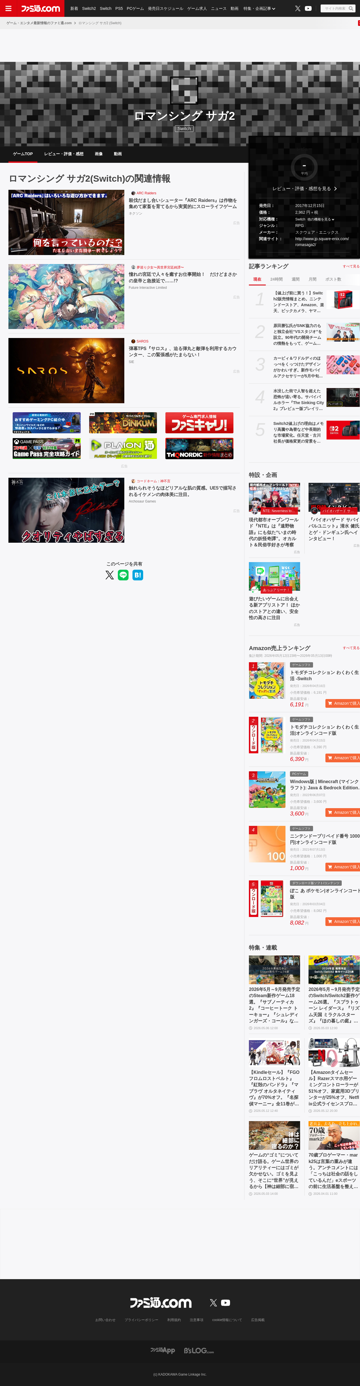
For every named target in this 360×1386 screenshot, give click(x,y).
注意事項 (196, 1320)
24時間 (276, 279)
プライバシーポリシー (141, 1320)
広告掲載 (258, 1320)
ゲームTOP (23, 154)
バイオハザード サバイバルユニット (340, 511)
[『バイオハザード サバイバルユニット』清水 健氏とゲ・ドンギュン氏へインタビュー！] (334, 497)
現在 (257, 279)
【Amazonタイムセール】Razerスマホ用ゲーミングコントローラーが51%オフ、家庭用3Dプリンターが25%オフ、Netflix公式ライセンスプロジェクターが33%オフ (334, 1088)
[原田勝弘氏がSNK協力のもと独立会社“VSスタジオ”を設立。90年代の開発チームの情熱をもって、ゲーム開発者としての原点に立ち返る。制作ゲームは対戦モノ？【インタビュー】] (343, 332)
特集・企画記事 (257, 8)
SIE (131, 362)
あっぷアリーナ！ (276, 590)
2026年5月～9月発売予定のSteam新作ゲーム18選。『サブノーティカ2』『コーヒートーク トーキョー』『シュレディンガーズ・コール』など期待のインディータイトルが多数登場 (274, 1005)
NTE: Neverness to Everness (280, 511)
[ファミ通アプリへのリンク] (163, 1350)
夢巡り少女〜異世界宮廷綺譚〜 (160, 267)
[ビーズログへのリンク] (199, 1350)
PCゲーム (135, 8)
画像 (99, 154)
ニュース (219, 8)
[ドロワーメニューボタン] (8, 8)
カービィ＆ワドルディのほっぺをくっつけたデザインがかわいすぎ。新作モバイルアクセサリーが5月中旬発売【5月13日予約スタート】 (298, 367)
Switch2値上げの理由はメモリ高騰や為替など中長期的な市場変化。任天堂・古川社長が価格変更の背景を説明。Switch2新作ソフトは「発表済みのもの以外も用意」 (298, 432)
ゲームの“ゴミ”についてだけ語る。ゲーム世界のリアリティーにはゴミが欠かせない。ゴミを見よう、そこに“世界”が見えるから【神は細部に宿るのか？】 (273, 1171)
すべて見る (351, 266)
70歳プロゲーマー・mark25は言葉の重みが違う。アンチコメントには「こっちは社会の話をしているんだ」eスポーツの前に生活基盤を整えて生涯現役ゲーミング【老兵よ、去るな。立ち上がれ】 (333, 1171)
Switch (105, 8)
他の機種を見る (319, 219)
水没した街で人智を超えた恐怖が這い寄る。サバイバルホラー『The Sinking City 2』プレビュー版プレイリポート (298, 400)
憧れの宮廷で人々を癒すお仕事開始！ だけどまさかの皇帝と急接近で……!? (183, 277)
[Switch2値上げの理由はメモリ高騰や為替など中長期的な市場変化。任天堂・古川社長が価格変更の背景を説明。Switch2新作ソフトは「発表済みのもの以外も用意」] (343, 430)
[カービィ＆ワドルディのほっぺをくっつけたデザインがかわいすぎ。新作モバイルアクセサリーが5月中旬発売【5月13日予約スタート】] (343, 364)
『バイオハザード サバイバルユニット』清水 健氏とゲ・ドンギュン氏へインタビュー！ (334, 529)
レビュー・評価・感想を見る (302, 188)
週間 (296, 279)
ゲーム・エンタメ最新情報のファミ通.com (39, 23)
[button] (304, 252)
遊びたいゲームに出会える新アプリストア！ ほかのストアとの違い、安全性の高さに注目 (274, 608)
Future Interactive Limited (148, 288)
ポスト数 (333, 279)
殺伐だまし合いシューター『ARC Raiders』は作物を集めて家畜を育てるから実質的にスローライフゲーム (183, 203)
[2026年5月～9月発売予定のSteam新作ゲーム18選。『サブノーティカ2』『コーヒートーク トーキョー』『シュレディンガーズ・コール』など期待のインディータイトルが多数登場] (274, 969)
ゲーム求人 (197, 8)
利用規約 (174, 1320)
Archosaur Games (142, 501)
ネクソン (135, 213)
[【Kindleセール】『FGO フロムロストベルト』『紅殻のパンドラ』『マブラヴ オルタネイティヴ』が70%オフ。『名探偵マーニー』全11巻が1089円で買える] (274, 1052)
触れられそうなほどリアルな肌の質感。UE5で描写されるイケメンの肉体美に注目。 (183, 491)
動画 (234, 8)
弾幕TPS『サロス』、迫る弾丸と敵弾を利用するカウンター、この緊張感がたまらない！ (183, 351)
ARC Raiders (146, 193)
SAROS (142, 341)
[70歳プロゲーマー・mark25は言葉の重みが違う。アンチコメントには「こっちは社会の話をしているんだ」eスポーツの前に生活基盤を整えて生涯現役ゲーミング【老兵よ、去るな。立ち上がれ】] (334, 1135)
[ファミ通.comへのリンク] (41, 8)
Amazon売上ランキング (279, 648)
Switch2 (89, 8)
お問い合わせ (105, 1320)
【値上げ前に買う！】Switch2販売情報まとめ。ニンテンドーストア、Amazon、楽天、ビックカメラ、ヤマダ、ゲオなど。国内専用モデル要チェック (298, 302)
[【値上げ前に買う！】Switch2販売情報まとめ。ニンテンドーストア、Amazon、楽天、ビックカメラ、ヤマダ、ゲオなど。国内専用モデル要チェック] (343, 299)
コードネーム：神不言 (153, 481)
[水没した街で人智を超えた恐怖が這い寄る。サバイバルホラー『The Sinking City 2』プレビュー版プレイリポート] (343, 397)
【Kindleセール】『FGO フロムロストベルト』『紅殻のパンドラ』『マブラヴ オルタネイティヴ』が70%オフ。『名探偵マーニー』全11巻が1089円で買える (274, 1088)
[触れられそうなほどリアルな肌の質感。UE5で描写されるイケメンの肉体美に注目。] (66, 510)
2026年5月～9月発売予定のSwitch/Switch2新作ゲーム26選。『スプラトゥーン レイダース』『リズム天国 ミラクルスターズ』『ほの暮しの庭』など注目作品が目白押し (334, 1005)
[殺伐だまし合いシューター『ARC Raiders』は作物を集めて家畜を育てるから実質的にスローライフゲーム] (66, 222)
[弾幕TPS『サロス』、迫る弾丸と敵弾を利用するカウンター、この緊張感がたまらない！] (66, 370)
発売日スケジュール (165, 8)
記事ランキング (268, 266)
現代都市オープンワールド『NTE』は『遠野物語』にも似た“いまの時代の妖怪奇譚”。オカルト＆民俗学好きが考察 (273, 532)
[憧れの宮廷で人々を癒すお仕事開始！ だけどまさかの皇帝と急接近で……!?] (66, 296)
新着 (74, 8)
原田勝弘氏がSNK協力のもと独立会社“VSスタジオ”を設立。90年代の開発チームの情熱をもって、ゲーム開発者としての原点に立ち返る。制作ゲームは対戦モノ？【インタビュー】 (297, 334)
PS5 (119, 8)
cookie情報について (227, 1320)
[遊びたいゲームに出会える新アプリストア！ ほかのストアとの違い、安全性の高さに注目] (274, 576)
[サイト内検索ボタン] (338, 8)
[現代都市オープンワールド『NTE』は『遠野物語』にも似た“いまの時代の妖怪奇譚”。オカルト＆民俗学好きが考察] (274, 497)
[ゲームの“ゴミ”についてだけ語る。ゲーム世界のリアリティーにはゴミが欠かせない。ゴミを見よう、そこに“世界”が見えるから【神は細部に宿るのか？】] (274, 1135)
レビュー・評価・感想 (64, 154)
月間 (312, 279)
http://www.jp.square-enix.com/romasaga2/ (322, 241)
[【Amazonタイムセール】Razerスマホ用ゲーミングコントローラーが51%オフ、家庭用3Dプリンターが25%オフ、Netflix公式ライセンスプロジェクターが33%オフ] (334, 1052)
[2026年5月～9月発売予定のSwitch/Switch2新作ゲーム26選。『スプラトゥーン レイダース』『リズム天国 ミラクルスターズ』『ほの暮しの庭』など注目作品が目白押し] (334, 969)
